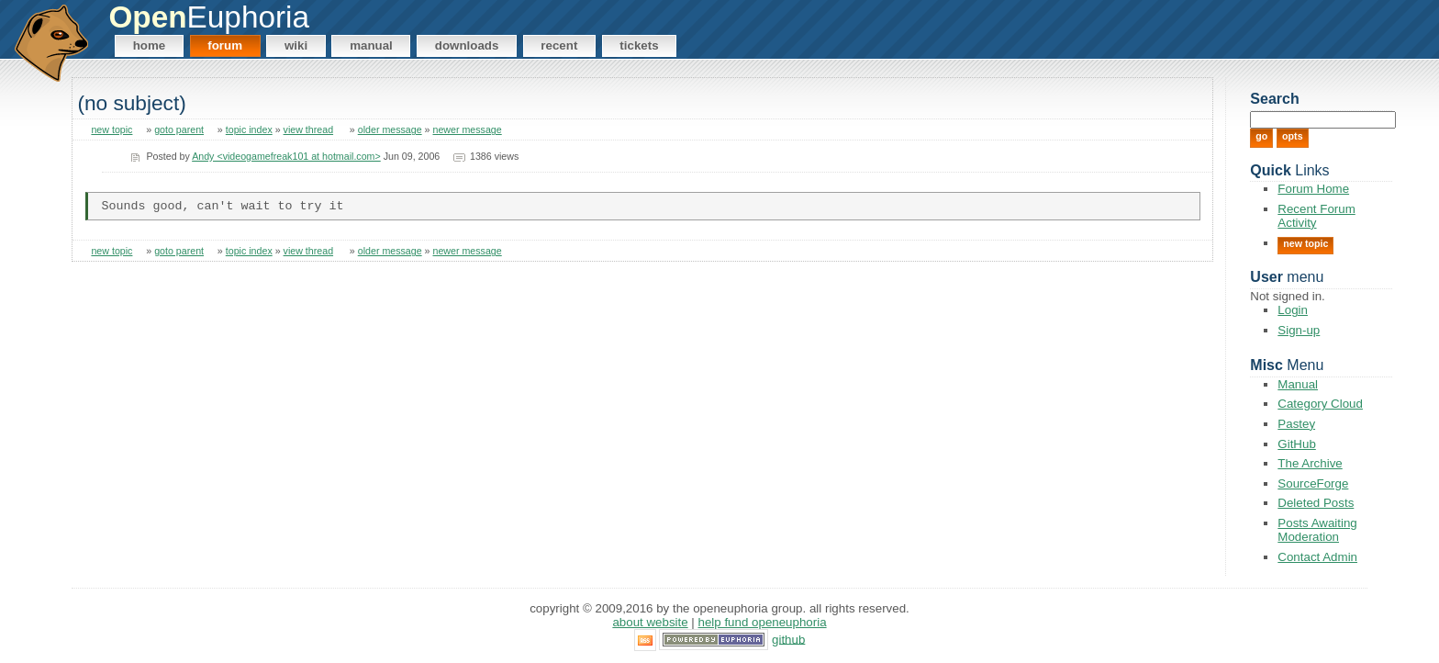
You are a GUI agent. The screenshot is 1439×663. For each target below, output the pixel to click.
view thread (309, 129)
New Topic (1305, 243)
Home (149, 45)
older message (390, 129)
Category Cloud (1320, 403)
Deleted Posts (1315, 503)
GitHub (1296, 444)
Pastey (1296, 424)
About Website (649, 622)
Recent (559, 45)
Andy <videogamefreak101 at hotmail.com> (286, 156)
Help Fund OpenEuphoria (762, 622)
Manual (371, 45)
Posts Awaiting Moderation (1316, 530)
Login (1292, 310)
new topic (111, 129)
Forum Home (1313, 189)
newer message (467, 129)
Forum (224, 45)
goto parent (179, 129)
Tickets (638, 45)
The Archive (1309, 463)
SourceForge (1312, 483)
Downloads (467, 45)
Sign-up (1298, 330)
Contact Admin (1317, 557)
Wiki (295, 45)
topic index (249, 129)
